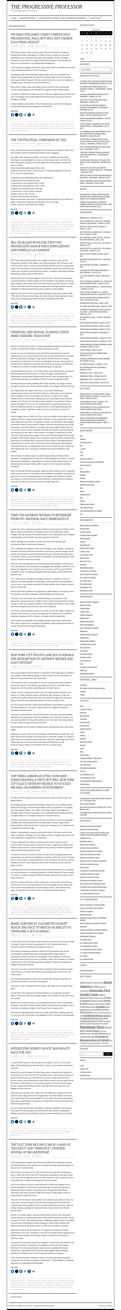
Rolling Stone (84, 638)
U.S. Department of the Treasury (91, 949)
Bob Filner (49, 222)
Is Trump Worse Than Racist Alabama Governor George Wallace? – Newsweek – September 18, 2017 (94, 107)
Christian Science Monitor (88, 535)
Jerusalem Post (85, 545)
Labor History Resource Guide (90, 854)
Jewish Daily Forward (87, 548)
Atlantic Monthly (85, 605)
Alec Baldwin (33, 1131)
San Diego (63, 504)
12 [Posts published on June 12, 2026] (105, 41)
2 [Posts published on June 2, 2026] (91, 37)
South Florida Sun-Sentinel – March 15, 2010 (95, 329)
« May (82, 59)
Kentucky (46, 224)
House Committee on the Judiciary (91, 908)
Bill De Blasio (58, 316)
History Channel (85, 465)
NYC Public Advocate (65, 321)
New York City (58, 643)
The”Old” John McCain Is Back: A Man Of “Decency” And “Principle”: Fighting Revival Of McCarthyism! (40, 1148)
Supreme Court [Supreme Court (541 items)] (85, 1033)
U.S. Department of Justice (89, 943)
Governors (44, 501)
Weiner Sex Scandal (52, 646)
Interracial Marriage (33, 910)
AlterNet (83, 439)
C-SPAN (82, 449)
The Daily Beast (85, 765)
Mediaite (83, 475)
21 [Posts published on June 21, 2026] (82, 49)
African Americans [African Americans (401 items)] (97, 983)
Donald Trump (16, 126)
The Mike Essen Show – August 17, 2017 (94, 364)
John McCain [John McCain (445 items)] (90, 1010)
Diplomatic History (86, 841)
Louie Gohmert (55, 224)
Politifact (83, 739)
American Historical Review (89, 829)
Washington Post (86, 587)
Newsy (82, 491)
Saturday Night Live (57, 229)
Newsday (83, 564)
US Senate (26, 233)
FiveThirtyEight (85, 722)
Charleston (52, 1033)
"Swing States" (44, 124)
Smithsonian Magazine (87, 641)
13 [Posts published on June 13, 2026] (110, 41)
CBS (81, 452)
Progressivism (15, 323)
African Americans (35, 316)
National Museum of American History (93, 923)
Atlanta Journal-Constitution (89, 525)
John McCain (64, 1283)
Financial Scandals (34, 501)
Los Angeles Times (86, 555)
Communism (51, 1281)
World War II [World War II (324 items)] (105, 1043)
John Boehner (54, 1283)
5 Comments (38, 522)
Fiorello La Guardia (63, 318)
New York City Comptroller (26, 765)
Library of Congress (86, 911)
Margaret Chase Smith (34, 1285)
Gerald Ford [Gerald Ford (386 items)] (91, 1004)
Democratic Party (67, 124)
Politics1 (83, 735)
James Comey (32, 128)
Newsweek (83, 631)
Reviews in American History (89, 877)
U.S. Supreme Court (86, 959)
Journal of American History (89, 848)
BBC (81, 446)
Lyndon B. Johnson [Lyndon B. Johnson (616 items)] (102, 1009)
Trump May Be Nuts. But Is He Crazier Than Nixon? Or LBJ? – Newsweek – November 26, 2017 (95, 162)
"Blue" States (33, 124)
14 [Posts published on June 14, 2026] (82, 45)
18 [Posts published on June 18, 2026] (101, 45)
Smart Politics (84, 755)
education (52, 318)
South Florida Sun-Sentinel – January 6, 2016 (95, 322)
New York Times (85, 561)
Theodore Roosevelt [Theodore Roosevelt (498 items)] (87, 1037)
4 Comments (37, 666)
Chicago (53, 908)
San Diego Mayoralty (34, 229)
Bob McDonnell (61, 499)
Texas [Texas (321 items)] (109, 1033)
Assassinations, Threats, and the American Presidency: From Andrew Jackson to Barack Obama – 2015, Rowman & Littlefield (95, 196)
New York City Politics (58, 765)
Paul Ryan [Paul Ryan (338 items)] (95, 1012)
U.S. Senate (84, 956)
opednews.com (85, 494)
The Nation (84, 651)
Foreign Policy (85, 612)
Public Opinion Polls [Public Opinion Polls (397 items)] (97, 1023)
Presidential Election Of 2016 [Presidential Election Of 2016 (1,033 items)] (94, 1018)
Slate (81, 752)
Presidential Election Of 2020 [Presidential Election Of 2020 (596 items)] (91, 1021)
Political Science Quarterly (89, 634)
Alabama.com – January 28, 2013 (91, 218)
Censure (43, 1281)
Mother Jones (84, 618)
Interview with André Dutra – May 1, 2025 (94, 303)
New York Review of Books (89, 628)
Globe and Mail (85, 538)
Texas (45, 231)
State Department (17, 1289)
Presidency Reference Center (90, 874)
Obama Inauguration (87, 970)
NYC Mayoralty (31, 227)
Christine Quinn (16, 318)
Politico (82, 732)
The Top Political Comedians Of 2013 (38, 140)
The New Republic (86, 654)
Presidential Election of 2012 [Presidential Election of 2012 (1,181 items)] (97, 1015)
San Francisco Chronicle (88, 571)
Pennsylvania (22, 504)
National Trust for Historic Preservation (93, 861)
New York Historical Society (89, 864)
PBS (81, 498)
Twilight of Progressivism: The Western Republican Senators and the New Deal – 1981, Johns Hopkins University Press (96, 204)
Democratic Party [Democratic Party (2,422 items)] (99, 990)
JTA (81, 468)
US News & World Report (88, 667)
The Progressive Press (87, 778)
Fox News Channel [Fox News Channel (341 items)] (98, 998)
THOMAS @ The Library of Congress (92, 890)
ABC (81, 436)
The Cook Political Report (88, 761)
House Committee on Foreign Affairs (92, 905)
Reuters (82, 501)
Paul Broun (41, 227)
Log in (82, 1065)
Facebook (83, 685)
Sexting (70, 504)
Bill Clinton (44, 499)
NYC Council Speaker (50, 912)
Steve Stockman (30, 231)
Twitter (27, 767)
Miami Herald (84, 558)
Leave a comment (45, 144)
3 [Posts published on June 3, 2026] (96, 37)
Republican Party (20, 229)
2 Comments (42, 46)
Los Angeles (56, 910)
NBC (81, 488)
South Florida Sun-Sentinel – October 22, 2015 (95, 341)
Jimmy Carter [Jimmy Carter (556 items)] (91, 1007)
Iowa (31, 224)
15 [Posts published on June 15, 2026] (87, 45)
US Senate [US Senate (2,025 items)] (104, 1040)
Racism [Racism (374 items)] (106, 1023)
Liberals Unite (84, 726)
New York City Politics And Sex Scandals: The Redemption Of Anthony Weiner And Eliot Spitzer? (42, 659)
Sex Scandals (20, 767)
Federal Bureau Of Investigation (43, 126)
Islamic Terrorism (43, 1283)
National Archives (86, 914)
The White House (86, 939)
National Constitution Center (89, 858)
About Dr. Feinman (28, 18)
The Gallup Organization (88, 768)
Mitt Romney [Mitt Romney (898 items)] (86, 1012)
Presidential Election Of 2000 (30, 1287)
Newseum (83, 926)
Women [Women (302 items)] (89, 1043)
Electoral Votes (26, 126)
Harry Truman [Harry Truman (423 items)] (100, 1004)
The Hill (82, 771)
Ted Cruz (39, 231)
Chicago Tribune (85, 532)
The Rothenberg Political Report (91, 781)
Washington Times (86, 590)
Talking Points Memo (87, 504)
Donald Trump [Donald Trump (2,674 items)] (89, 994)
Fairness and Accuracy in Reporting (92, 462)
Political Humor (63, 227)
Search (108, 1054)
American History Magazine (89, 602)
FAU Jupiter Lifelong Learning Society (92, 688)
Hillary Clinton (59, 126)
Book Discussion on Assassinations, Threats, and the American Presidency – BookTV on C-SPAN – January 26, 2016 (95, 396)
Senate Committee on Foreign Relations (93, 930)
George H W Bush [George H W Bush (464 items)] (97, 1001)
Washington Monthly (87, 673)
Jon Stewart (38, 224)
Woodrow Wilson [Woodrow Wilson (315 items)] (96, 1043)
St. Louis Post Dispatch (88, 577)
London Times (85, 551)
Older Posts (15, 1297)
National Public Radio (87, 485)
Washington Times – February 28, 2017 (93, 376)
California (56, 222)
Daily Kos (83, 712)
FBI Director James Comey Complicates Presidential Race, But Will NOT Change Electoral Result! (42, 38)
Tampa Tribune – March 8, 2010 (91, 350)
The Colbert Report (86, 507)
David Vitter (52, 762)
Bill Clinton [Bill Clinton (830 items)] (95, 986)
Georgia (26, 224)
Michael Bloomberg (35, 321)
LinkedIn (83, 691)
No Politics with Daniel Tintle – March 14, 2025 (96, 306)
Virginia (55, 506)
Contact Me (95, 18)
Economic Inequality (41, 318)
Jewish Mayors (46, 910)
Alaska (31, 222)
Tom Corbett (26, 506)
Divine (101, 1306)
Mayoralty (14, 912)
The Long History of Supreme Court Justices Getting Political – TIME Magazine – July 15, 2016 (95, 126)
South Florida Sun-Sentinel (89, 574)
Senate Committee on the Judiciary (92, 933)
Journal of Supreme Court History (91, 851)
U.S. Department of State (88, 946)
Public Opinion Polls (65, 128)
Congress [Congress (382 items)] (103, 987)
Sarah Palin (45, 229)
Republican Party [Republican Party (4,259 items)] (92, 1027)
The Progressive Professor (46, 7)
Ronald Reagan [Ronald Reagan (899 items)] (92, 1030)
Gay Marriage (21, 910)
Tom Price (51, 231)
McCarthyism (47, 1285)
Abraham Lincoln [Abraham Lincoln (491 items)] (85, 983)
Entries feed (84, 1069)
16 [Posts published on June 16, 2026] (91, 45)
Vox (81, 514)
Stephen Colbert (53, 1037)
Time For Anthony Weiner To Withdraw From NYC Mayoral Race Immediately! (41, 517)
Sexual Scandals (16, 506)
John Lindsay (23, 321)
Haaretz (82, 542)
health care (14, 321)
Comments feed (85, 1072)
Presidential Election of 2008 (50, 1287)
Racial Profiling (26, 323)
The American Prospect (88, 644)
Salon (82, 748)
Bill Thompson (68, 316)
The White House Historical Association (93, 887)
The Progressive (85, 660)
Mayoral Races (64, 501)
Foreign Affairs (85, 608)
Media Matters (85, 472)
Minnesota (14, 227)
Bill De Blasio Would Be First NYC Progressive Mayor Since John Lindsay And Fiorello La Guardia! (40, 246)
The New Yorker (85, 657)
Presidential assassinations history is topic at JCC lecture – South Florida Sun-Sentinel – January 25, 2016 (95, 311)
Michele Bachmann (67, 224)
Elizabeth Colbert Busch (36, 1035)
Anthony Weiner (54, 124)
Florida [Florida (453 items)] (90, 998)
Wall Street (49, 323)
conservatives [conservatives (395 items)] (84, 991)
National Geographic (87, 621)
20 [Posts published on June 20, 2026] (110, 45)
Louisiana (57, 1035)
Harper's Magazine (86, 615)
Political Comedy (51, 227)
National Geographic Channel (90, 481)
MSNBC (82, 478)
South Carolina (37, 914)
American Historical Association (90, 826)
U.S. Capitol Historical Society (90, 893)
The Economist (85, 647)
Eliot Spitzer (61, 762)
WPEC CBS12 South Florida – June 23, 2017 (94, 382)
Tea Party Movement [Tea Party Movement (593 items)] (99, 1033)
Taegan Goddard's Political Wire (91, 758)
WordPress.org (85, 1075)
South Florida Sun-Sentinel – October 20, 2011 (95, 338)
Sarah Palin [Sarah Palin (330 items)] (103, 1031)
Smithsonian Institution (88, 936)
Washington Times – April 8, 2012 (91, 373)
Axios (82, 706)
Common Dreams (86, 709)
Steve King (20, 231)
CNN (81, 455)
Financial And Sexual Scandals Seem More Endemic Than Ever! (40, 334)
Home (14, 18)
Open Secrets (84, 867)
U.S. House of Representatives (90, 953)
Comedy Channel (66, 222)
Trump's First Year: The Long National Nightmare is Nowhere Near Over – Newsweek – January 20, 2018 (96, 169)
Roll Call (82, 745)
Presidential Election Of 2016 (47, 128)
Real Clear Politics (86, 742)
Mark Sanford (65, 910)
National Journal (85, 729)
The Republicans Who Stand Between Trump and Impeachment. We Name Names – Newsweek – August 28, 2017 (95, 133)
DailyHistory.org (85, 838)
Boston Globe (84, 529)
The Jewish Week (86, 584)
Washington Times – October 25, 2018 (93, 379)
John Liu (32, 1133)
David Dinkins (15, 1133)
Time (81, 664)
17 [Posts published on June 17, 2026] (96, 45)
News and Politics (18, 124)
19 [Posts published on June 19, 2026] (105, 45)
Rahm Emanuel (16, 914)
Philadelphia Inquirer (87, 568)
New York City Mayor (50, 321)
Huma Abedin (22, 128)
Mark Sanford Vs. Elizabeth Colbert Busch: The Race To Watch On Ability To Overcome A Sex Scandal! (41, 927)
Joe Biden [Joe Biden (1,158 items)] (100, 1006)
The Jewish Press (86, 581)
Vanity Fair (83, 670)
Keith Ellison (22, 1285)
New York (22, 227)
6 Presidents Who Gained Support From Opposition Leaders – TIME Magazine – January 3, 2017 (96, 88)
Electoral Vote (84, 716)
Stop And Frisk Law (38, 323)
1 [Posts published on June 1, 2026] (86, 37)
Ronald (31, 46)
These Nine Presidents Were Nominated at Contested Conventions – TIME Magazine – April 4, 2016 (95, 154)
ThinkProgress (85, 784)
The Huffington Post (87, 774)
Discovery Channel (86, 459)
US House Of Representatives (42, 506)
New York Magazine (87, 625)
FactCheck (83, 719)
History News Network (87, 804)
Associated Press (86, 442)
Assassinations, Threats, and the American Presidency (63, 18)
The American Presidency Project (91, 880)
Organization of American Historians (92, 871)
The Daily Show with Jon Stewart (91, 511)
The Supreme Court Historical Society (92, 884)
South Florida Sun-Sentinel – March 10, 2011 (95, 326)
